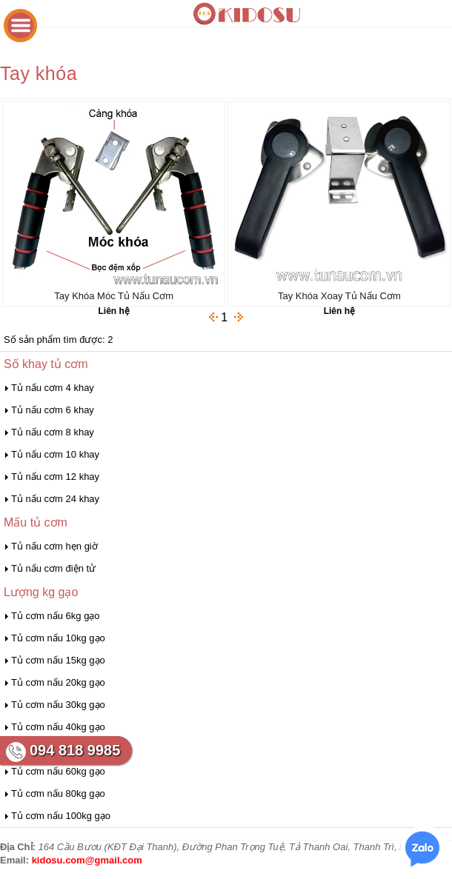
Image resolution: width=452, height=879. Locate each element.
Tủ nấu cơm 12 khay (55, 476)
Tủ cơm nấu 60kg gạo (58, 771)
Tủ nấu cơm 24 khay (55, 498)
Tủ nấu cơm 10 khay (55, 454)
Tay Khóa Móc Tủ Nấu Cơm (113, 295)
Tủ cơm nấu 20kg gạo (58, 682)
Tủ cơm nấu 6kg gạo (55, 615)
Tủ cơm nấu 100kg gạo (60, 815)
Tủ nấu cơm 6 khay (52, 409)
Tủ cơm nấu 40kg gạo (58, 726)
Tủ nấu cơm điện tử (53, 568)
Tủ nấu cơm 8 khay (52, 432)
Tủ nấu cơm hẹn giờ (54, 546)
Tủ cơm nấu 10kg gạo (58, 638)
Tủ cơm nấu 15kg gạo (58, 660)
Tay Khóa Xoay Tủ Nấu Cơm (339, 295)
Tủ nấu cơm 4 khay (52, 387)
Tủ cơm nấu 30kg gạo (58, 704)
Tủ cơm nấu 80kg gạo (58, 793)
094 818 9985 (75, 750)
